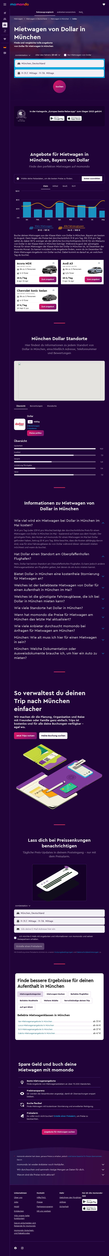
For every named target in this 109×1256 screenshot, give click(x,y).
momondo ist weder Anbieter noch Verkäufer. (61, 1164)
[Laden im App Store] (74, 118)
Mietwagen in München (60, 19)
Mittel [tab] (55, 186)
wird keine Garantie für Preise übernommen (85, 1156)
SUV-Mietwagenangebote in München (35, 1029)
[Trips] (5, 39)
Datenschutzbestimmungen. (88, 952)
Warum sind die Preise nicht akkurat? (61, 1174)
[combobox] (23, 55)
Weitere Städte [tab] (51, 1001)
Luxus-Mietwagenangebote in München (36, 1025)
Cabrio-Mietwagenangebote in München (36, 1033)
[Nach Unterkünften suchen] (5, 19)
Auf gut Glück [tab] (26, 1007)
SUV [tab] (74, 186)
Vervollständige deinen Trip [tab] (77, 1001)
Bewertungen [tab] (36, 406)
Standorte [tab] (52, 406)
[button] (5, 4)
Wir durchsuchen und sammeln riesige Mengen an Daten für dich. (61, 1169)
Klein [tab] (45, 186)
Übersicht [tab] (20, 406)
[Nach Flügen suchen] (5, 13)
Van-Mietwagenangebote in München (35, 1021)
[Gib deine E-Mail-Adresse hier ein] (62, 929)
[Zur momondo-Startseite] (19, 4)
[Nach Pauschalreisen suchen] (5, 31)
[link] (47, 279)
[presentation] (74, 118)
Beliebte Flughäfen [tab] (79, 994)
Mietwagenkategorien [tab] (30, 994)
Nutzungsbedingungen (63, 952)
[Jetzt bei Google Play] (57, 118)
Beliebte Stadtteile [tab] (29, 1001)
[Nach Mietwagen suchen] (5, 25)
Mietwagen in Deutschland (36, 19)
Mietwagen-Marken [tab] (56, 994)
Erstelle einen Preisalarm (65, 1116)
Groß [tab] (65, 186)
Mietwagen (18, 19)
